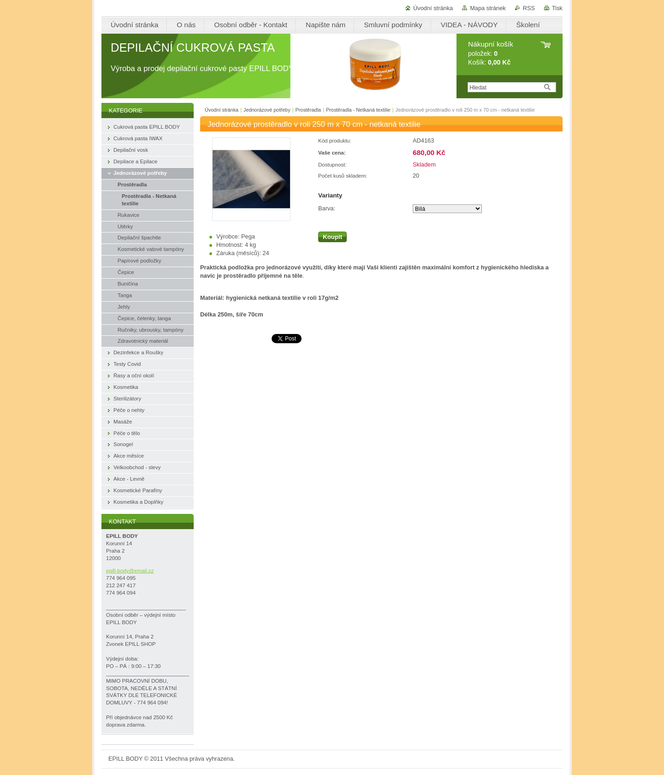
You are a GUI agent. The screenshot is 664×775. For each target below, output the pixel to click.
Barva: (326, 208)
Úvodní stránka (433, 8)
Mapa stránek (488, 8)
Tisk (557, 8)
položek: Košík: (490, 53)
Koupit (332, 236)
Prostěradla (308, 110)
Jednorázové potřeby (266, 110)
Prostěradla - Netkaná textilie (358, 110)
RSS (529, 8)
